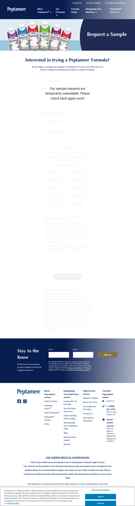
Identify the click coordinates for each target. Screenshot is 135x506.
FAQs (46, 424)
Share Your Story (90, 402)
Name (51, 349)
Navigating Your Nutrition (93, 10)
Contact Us (77, 3)
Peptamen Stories (115, 10)
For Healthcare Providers (115, 3)
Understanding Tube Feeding (70, 417)
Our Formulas (60, 12)
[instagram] (25, 401)
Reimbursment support (70, 438)
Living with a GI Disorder (70, 402)
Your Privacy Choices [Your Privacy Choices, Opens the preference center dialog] (100, 491)
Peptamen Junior (48, 407)
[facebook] (19, 401)
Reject (100, 498)
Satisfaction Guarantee (88, 419)
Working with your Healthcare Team (71, 425)
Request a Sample (93, 3)
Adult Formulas (50, 401)
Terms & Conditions (74, 368)
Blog (66, 433)
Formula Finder (75, 10)
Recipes (67, 444)
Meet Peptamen (44, 10)
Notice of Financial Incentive (78, 370)
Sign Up (107, 354)
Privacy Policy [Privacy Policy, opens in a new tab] (13, 505)
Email (75, 349)
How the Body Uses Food (70, 410)
